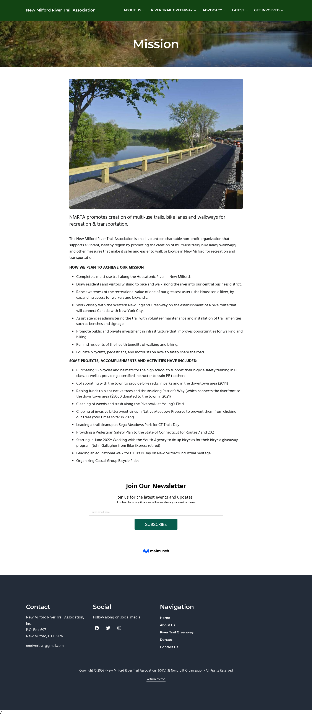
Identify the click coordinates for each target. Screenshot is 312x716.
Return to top (156, 679)
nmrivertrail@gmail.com (45, 646)
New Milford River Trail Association (61, 10)
